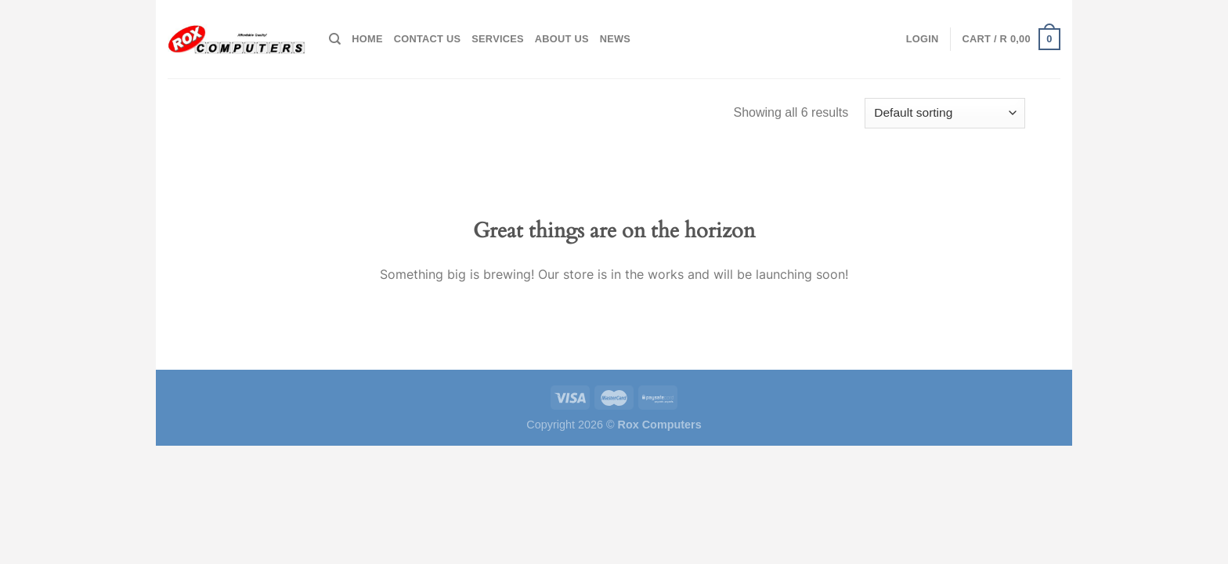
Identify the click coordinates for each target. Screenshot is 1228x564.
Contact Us (427, 39)
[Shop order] (945, 113)
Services (497, 39)
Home (367, 39)
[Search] (335, 39)
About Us (562, 39)
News (615, 39)
